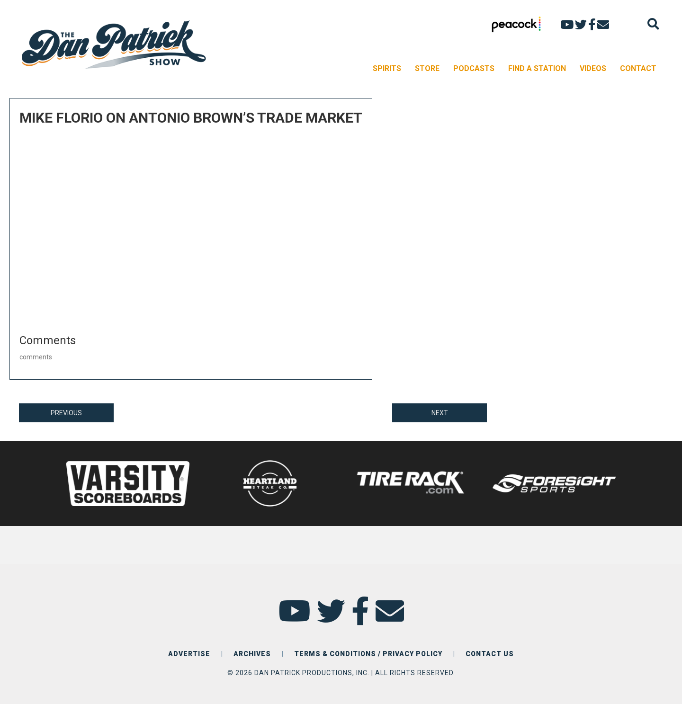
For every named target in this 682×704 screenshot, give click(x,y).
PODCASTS (473, 68)
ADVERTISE (189, 654)
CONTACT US (490, 654)
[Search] (653, 24)
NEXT (439, 413)
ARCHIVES (252, 654)
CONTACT (638, 68)
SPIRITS (387, 68)
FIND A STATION (537, 68)
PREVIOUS (66, 413)
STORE (427, 68)
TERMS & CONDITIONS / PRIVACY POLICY (368, 654)
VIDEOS (593, 68)
